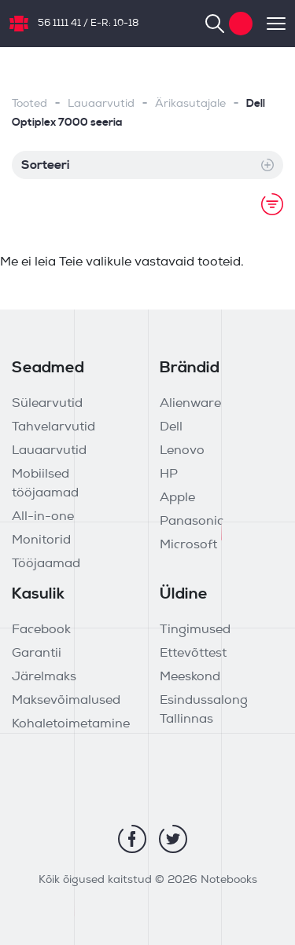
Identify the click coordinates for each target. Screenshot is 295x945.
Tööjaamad (46, 564)
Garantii (36, 653)
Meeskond (190, 677)
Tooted (29, 104)
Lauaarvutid (101, 104)
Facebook (41, 630)
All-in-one (43, 517)
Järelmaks (44, 677)
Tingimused (195, 630)
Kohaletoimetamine (71, 724)
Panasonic (191, 521)
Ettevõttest (193, 653)
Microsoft (188, 545)
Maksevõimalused (66, 700)
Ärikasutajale (190, 104)
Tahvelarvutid (53, 427)
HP (169, 474)
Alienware (190, 403)
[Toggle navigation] (269, 23)
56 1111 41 (59, 23)
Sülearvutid (47, 403)
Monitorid (41, 540)
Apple (177, 498)
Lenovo (182, 451)
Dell (171, 427)
